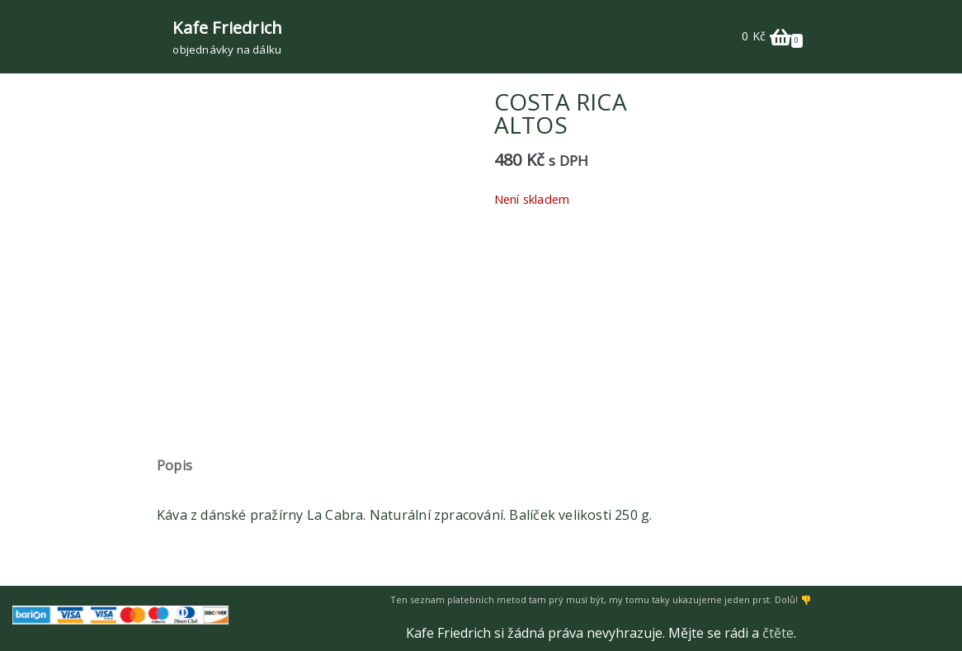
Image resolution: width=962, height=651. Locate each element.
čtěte (778, 633)
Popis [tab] (174, 465)
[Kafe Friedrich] (227, 37)
